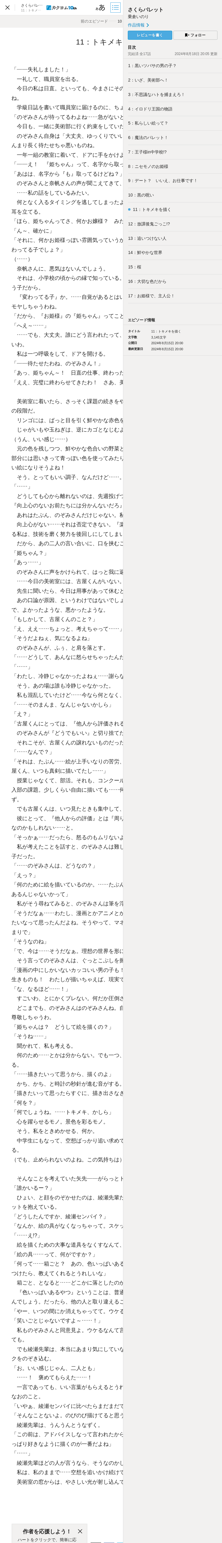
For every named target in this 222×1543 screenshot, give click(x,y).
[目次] (116, 7)
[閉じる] (80, 1531)
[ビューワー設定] (100, 7)
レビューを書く (150, 35)
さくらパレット (146, 10)
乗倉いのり (138, 16)
